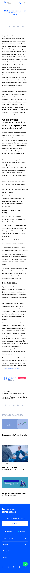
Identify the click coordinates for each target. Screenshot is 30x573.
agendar (15, 523)
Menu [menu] (26, 3)
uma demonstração (9, 510)
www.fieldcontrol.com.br (12, 368)
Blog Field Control (4, 3)
